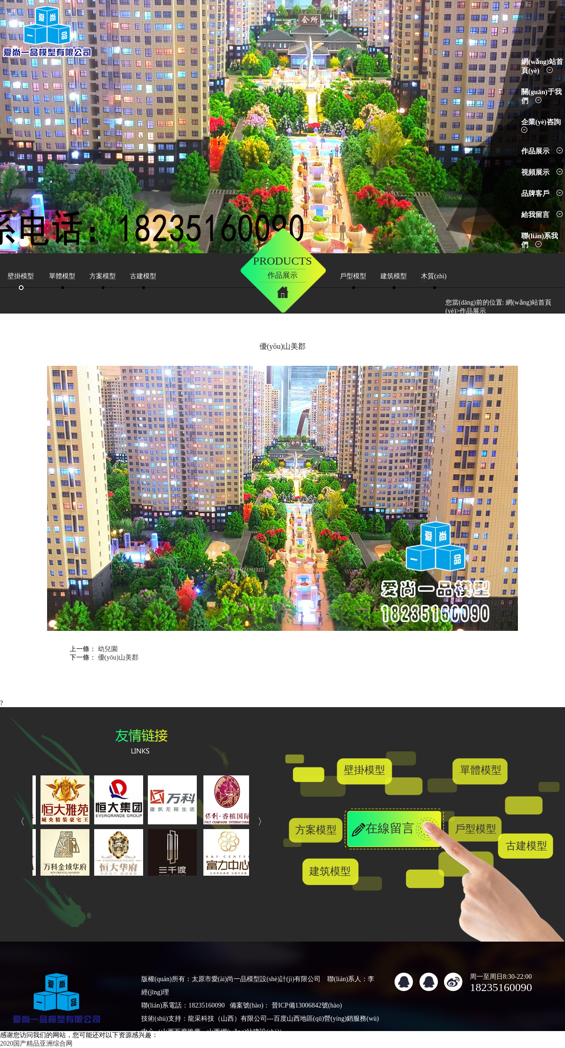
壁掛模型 (364, 770)
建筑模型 (330, 871)
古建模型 (526, 846)
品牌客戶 (542, 193)
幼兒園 (108, 649)
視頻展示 (542, 172)
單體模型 (480, 770)
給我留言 (542, 214)
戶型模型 (475, 829)
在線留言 (389, 828)
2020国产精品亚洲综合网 (36, 1043)
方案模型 (316, 830)
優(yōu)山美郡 (118, 657)
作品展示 (542, 151)
